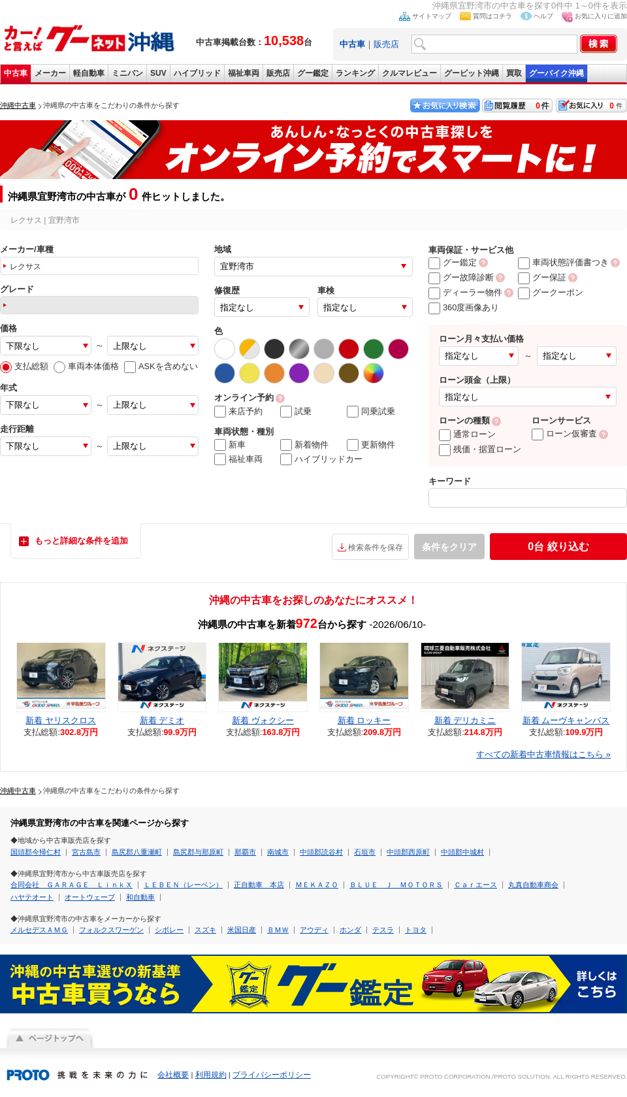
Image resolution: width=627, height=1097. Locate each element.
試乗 (296, 412)
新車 (230, 445)
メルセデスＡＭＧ (39, 930)
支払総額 (24, 366)
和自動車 (140, 897)
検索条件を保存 (375, 547)
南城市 (278, 852)
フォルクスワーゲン (111, 930)
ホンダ (350, 930)
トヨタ (415, 930)
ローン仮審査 (564, 433)
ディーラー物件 (465, 292)
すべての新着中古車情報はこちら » (543, 754)
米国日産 (241, 930)
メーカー (50, 73)
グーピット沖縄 (471, 73)
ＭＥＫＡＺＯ (316, 885)
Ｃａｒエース (475, 885)
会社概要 (173, 1075)
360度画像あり (463, 307)
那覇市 (245, 852)
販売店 (386, 44)
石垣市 (365, 852)
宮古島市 (86, 852)
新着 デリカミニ (465, 720)
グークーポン (550, 292)
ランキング (355, 73)
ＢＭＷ (278, 930)
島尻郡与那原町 (198, 852)
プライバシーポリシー (272, 1075)
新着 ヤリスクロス (60, 720)
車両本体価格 (86, 366)
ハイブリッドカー (321, 459)
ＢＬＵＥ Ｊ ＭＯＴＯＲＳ (396, 885)
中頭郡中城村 (462, 852)
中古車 (15, 73)
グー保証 (542, 277)
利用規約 (211, 1075)
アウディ (314, 930)
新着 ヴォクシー (263, 720)
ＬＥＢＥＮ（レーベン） (183, 885)
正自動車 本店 (259, 885)
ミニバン (127, 73)
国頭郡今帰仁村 (35, 852)
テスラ (383, 930)
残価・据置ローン (480, 449)
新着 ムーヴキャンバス (566, 720)
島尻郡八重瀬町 (137, 852)
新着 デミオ (162, 720)
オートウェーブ (90, 897)
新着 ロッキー (364, 720)
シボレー (169, 930)
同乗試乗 (371, 412)
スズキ (205, 930)
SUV (158, 73)
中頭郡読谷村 (321, 852)
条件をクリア (449, 547)
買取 (514, 73)
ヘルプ (543, 16)
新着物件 (304, 445)
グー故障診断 (461, 277)
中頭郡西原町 (408, 852)
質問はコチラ (492, 16)
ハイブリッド (197, 73)
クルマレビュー (409, 73)
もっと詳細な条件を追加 (81, 541)
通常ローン (467, 434)
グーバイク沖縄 (556, 73)
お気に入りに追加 (601, 16)
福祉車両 (243, 73)
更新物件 (371, 445)
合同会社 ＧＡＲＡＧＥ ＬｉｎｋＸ (71, 885)
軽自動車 (88, 73)
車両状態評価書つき (563, 262)
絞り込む (558, 546)
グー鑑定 (313, 73)
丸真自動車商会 (533, 885)
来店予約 (238, 412)
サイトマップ (431, 16)
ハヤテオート (32, 897)
